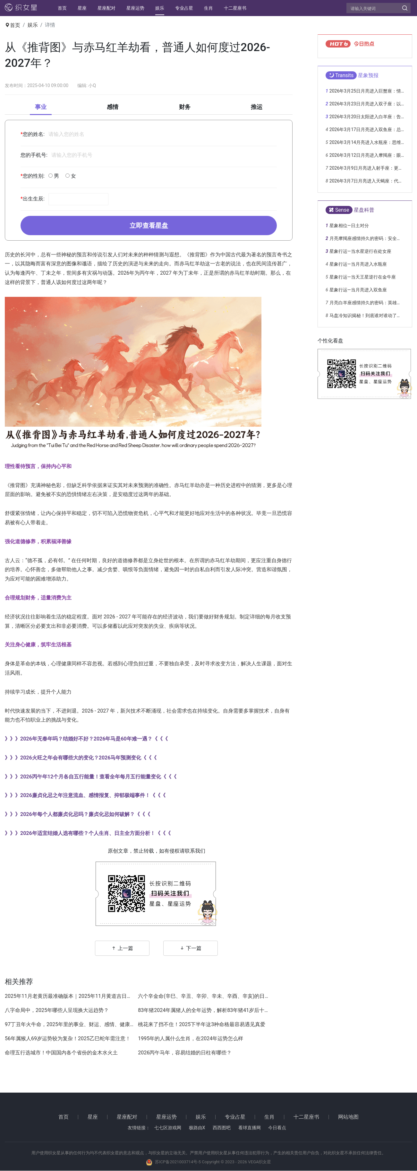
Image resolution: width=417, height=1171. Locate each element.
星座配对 (106, 8)
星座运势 (135, 8)
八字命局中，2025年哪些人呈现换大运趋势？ (57, 1011)
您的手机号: (34, 155)
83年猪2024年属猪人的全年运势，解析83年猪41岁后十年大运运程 (203, 1011)
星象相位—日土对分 (349, 225)
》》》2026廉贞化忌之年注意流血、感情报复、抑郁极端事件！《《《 (85, 796)
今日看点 (277, 1128)
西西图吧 (222, 1128)
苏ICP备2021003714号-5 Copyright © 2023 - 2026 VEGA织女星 (213, 1162)
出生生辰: (33, 199)
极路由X (197, 1128)
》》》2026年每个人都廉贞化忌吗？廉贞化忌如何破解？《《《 (77, 815)
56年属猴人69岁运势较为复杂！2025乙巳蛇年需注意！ (68, 1039)
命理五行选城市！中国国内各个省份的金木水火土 (61, 1053)
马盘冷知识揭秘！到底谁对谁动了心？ (367, 315)
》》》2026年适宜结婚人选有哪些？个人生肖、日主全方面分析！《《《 (88, 834)
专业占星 (184, 8)
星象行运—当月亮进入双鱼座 (358, 289)
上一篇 (122, 949)
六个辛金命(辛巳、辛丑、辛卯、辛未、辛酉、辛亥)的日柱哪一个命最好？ (203, 997)
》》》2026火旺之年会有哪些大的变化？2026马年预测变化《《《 (81, 758)
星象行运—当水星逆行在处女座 (360, 251)
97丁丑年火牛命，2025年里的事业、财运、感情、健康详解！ (70, 1025)
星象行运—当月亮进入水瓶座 (358, 264)
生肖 (208, 8)
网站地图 (348, 1117)
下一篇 (190, 949)
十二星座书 (235, 8)
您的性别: (33, 176)
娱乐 (159, 8)
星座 (82, 8)
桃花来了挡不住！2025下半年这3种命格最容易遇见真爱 (201, 1025)
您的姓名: (33, 134)
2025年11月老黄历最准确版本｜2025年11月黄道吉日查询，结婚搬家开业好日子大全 (70, 997)
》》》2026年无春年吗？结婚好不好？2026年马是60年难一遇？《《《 (86, 739)
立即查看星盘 (149, 226)
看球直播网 (249, 1128)
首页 (62, 8)
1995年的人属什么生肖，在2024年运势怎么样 (190, 1039)
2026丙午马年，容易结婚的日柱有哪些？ (185, 1053)
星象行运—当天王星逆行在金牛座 (362, 276)
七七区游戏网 (167, 1128)
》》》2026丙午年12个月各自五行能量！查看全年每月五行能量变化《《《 (90, 777)
